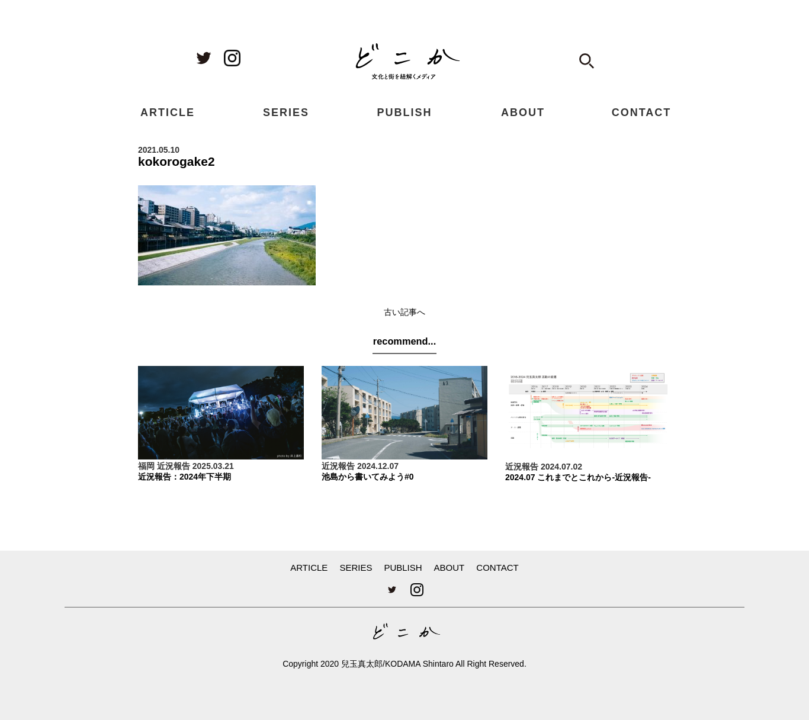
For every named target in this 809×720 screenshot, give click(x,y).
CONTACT (642, 112)
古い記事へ (404, 312)
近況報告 (173, 466)
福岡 (146, 466)
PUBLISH (404, 112)
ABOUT (523, 112)
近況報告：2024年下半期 (184, 476)
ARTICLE (167, 112)
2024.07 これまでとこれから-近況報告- (578, 477)
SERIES (286, 112)
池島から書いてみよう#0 (368, 476)
